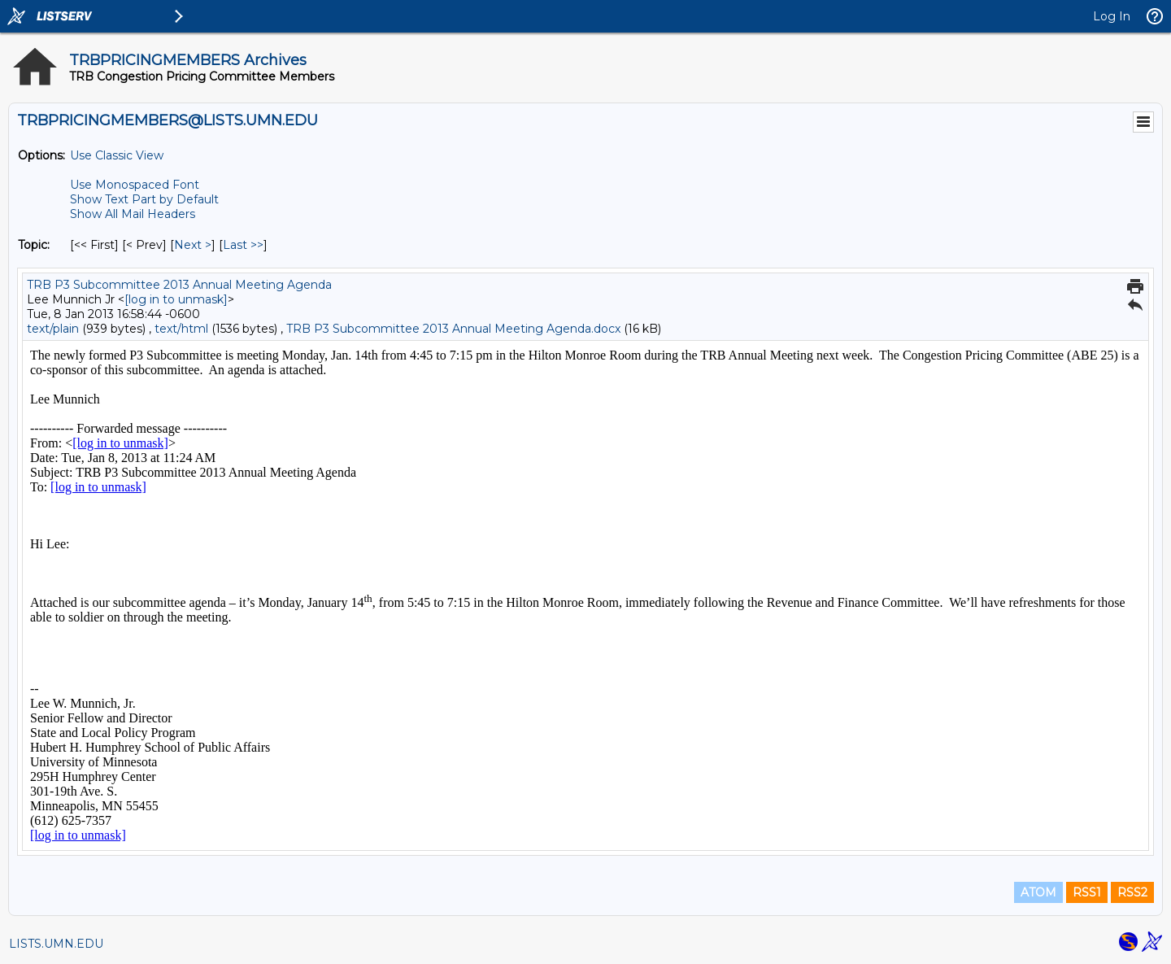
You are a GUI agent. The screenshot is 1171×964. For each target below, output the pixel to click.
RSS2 (1132, 892)
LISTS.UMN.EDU (56, 943)
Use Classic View (116, 155)
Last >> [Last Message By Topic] (243, 245)
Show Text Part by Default (144, 199)
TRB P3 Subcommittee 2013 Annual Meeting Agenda (179, 284)
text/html (181, 328)
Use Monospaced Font (134, 184)
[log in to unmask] (176, 299)
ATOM (1038, 892)
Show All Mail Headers (132, 214)
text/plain (53, 328)
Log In (1111, 16)
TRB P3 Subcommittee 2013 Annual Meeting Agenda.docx (453, 328)
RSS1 (1087, 892)
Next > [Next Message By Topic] (192, 245)
